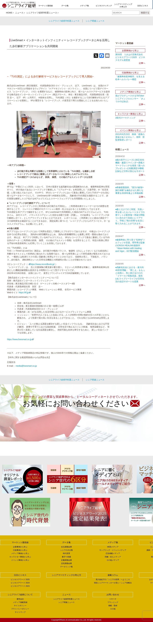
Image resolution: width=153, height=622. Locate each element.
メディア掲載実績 (20, 602)
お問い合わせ (113, 594)
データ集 (65, 6)
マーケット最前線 (45, 6)
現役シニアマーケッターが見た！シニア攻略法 (113, 583)
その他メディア (113, 560)
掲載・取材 (112, 606)
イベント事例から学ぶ (20, 560)
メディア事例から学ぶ (20, 553)
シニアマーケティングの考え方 (123, 5)
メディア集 (84, 6)
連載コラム (113, 575)
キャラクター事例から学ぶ (20, 557)
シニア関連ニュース (95, 21)
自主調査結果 (66, 547)
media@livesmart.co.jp (26, 366)
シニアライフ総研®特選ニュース (41, 12)
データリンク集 (66, 567)
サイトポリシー (20, 606)
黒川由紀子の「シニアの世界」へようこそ (113, 579)
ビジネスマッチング (104, 6)
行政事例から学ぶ (20, 550)
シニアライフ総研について (20, 594)
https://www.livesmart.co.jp (19, 339)
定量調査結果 (66, 560)
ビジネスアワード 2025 (20, 579)
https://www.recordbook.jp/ (42, 264)
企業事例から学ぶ (20, 547)
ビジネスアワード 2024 (20, 583)
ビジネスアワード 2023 (20, 586)
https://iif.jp (24, 292)
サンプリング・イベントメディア (112, 550)
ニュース (19, 12)
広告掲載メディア (113, 553)
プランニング (112, 602)
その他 (112, 609)
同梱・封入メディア (113, 557)
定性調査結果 (66, 563)
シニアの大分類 (66, 550)
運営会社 (20, 599)
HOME (9, 12)
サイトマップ (20, 612)
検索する (145, 12)
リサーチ (112, 599)
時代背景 (66, 553)
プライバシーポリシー (20, 609)
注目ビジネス (142, 6)
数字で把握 (66, 557)
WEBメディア (112, 547)
